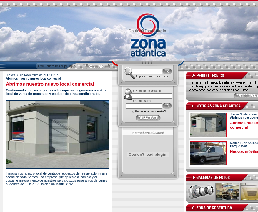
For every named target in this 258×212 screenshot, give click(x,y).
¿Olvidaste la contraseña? (149, 111)
